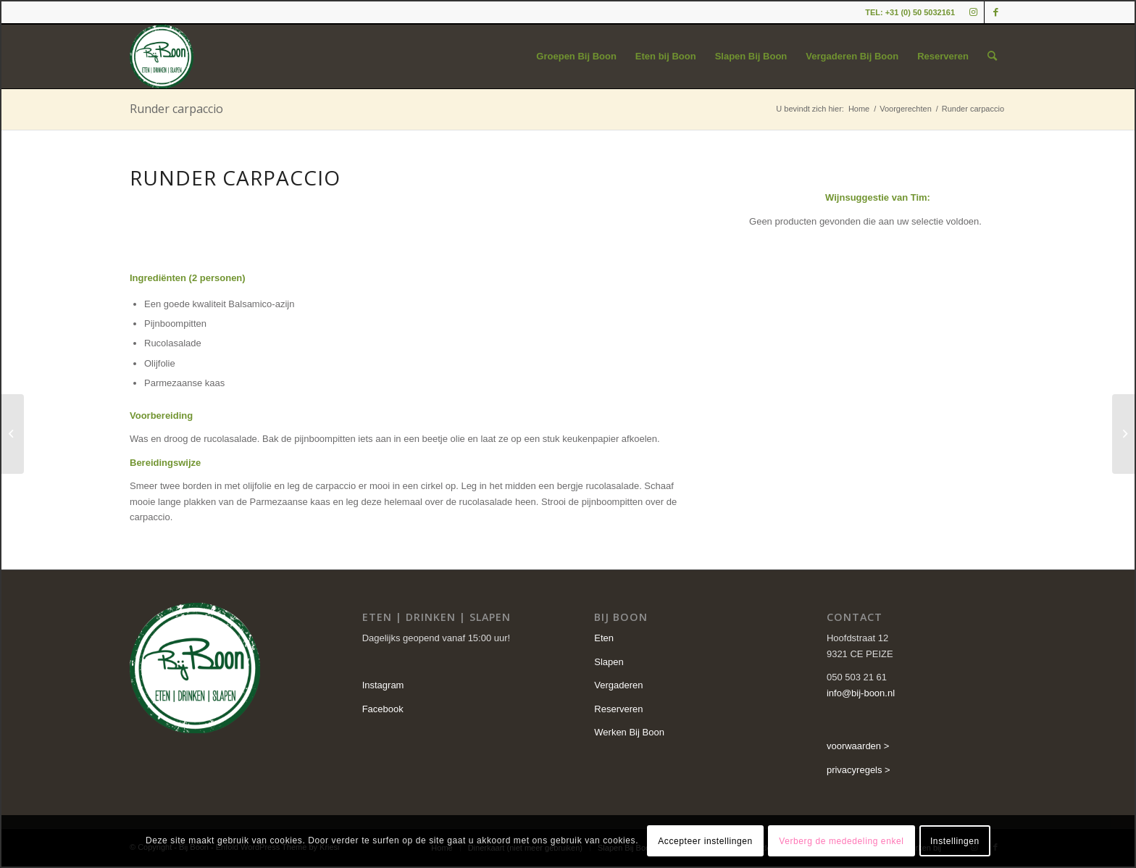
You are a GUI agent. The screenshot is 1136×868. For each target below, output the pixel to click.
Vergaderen (618, 685)
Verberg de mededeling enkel (841, 841)
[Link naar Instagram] (973, 12)
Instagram (383, 685)
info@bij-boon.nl (861, 693)
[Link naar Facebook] (995, 12)
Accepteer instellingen (705, 841)
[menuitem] (576, 56)
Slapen (608, 661)
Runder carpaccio (176, 109)
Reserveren (618, 709)
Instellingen (955, 841)
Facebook (383, 709)
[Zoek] (992, 56)
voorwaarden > (858, 745)
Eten (604, 638)
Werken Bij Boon (629, 732)
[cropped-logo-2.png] (161, 56)
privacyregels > (858, 769)
